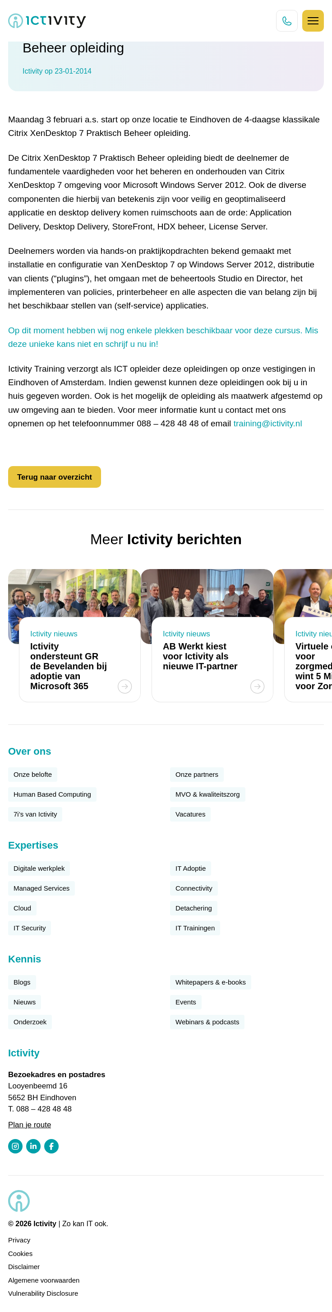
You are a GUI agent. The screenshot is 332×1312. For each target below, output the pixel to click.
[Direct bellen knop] (287, 21)
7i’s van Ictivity (35, 814)
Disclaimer (24, 1266)
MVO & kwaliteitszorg (207, 794)
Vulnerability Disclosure (43, 1293)
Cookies (20, 1253)
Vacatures (190, 814)
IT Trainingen (195, 928)
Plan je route (29, 1125)
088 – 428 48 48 (44, 1109)
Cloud (22, 908)
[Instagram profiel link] (15, 1146)
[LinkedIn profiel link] (33, 1146)
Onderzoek (30, 1022)
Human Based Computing (52, 794)
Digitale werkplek (39, 868)
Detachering (193, 908)
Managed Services (41, 888)
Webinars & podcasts (207, 1022)
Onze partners (196, 774)
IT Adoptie (190, 868)
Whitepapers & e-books (210, 982)
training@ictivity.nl (268, 423)
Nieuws (25, 1002)
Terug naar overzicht (54, 477)
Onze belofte (33, 774)
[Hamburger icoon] (313, 21)
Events (185, 1002)
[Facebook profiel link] (51, 1146)
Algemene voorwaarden (43, 1280)
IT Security (30, 928)
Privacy (19, 1240)
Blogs (22, 982)
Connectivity (193, 888)
